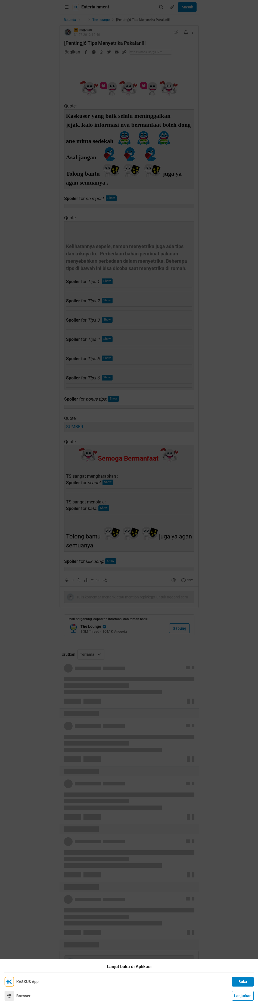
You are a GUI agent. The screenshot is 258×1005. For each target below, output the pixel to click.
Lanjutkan (242, 996)
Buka (242, 981)
